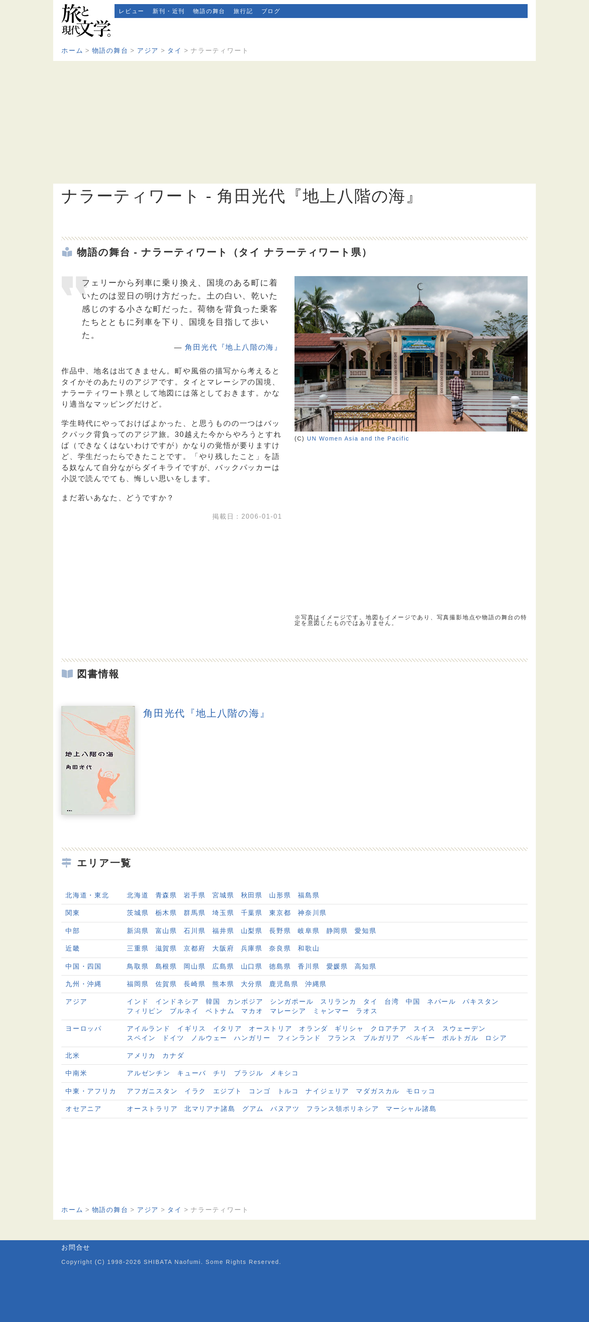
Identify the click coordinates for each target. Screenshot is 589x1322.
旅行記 (243, 11)
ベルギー (420, 1037)
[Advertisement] (294, 122)
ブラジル (248, 1073)
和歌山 (308, 948)
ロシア (496, 1037)
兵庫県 (252, 948)
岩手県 (194, 895)
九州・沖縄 (83, 983)
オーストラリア (152, 1108)
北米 (72, 1055)
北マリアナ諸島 (210, 1108)
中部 (72, 930)
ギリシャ (349, 1028)
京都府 (194, 948)
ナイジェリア (327, 1091)
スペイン (141, 1037)
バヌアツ (284, 1108)
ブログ (271, 11)
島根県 (166, 966)
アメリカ (141, 1055)
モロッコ (420, 1091)
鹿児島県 (283, 983)
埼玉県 (223, 912)
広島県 (223, 966)
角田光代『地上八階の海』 (233, 347)
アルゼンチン (149, 1073)
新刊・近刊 (169, 11)
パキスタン (481, 1001)
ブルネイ (184, 1010)
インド (137, 1001)
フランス (342, 1037)
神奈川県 (312, 912)
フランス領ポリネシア (342, 1108)
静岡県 (337, 930)
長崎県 (194, 983)
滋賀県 (166, 948)
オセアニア (83, 1108)
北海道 (137, 895)
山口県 (252, 966)
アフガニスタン (152, 1091)
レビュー (131, 11)
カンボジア (245, 1001)
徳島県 (280, 966)
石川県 (194, 930)
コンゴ (259, 1091)
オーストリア (270, 1028)
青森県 (166, 895)
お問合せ (75, 1247)
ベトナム (220, 1010)
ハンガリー (252, 1037)
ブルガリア (381, 1037)
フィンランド (299, 1037)
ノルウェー (209, 1037)
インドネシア (177, 1001)
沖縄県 (316, 983)
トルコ (288, 1091)
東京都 (280, 912)
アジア (148, 50)
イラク (195, 1091)
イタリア (227, 1028)
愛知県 (365, 930)
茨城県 (137, 912)
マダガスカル (378, 1091)
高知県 (365, 966)
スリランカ (338, 1001)
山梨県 (252, 930)
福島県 (308, 895)
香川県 (308, 966)
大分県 (252, 983)
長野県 (280, 930)
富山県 (166, 930)
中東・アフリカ (91, 1091)
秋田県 (252, 895)
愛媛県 (337, 966)
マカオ (252, 1010)
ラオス (367, 1010)
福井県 (223, 930)
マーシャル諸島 (411, 1108)
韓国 (213, 1001)
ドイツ (173, 1037)
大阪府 (223, 948)
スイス (424, 1028)
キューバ (191, 1073)
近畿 (72, 948)
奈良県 (280, 948)
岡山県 (194, 966)
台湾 (391, 1001)
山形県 (280, 895)
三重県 (137, 948)
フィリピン (145, 1010)
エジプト (227, 1091)
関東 (72, 912)
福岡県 (137, 983)
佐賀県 (166, 983)
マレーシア (288, 1010)
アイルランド (149, 1028)
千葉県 (252, 912)
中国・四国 (83, 966)
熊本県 (223, 983)
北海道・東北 (87, 895)
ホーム (72, 50)
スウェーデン (464, 1028)
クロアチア (389, 1028)
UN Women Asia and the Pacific (358, 438)
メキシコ (284, 1073)
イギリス (191, 1028)
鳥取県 (137, 966)
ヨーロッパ (83, 1028)
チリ (220, 1073)
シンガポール (292, 1001)
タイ (174, 50)
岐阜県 (308, 930)
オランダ (313, 1028)
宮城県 (223, 895)
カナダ (173, 1055)
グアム (253, 1108)
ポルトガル (460, 1037)
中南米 (76, 1073)
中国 (413, 1001)
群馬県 (194, 912)
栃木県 (166, 912)
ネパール (441, 1001)
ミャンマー (331, 1010)
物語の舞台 (209, 11)
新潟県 (137, 930)
